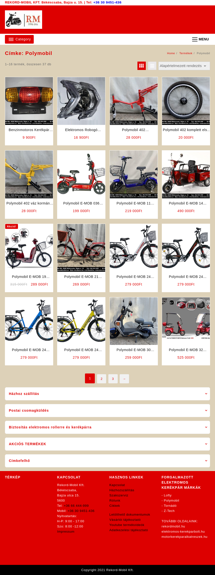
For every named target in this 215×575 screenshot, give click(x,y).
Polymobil (171, 500)
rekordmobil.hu (173, 526)
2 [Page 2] (101, 378)
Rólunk (114, 500)
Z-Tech (169, 511)
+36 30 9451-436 (107, 2)
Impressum (66, 531)
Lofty (168, 495)
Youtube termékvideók (126, 525)
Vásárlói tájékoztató (125, 520)
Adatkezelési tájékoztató (128, 530)
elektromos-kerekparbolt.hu (183, 531)
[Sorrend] (184, 66)
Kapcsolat (117, 485)
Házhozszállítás (121, 490)
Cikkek (114, 505)
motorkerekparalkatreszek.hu (185, 537)
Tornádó (170, 505)
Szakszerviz (118, 495)
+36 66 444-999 (76, 505)
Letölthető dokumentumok (129, 514)
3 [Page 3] (113, 378)
